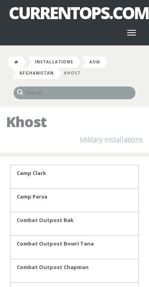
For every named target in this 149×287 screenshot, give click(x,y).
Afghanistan (36, 73)
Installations (54, 62)
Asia (94, 62)
